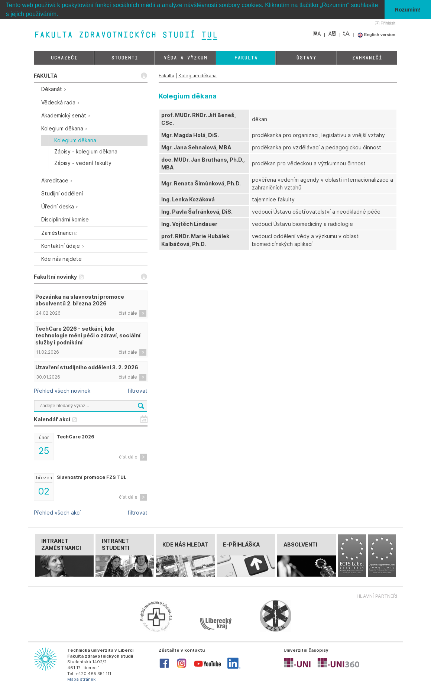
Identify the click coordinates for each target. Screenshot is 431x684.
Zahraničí (367, 58)
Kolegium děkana (197, 75)
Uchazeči (64, 58)
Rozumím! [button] (408, 10)
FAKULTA (45, 75)
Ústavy (306, 58)
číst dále (128, 313)
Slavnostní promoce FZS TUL (91, 477)
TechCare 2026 (75, 437)
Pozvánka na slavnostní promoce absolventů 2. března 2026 (79, 300)
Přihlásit (387, 23)
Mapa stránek (81, 679)
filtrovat (137, 391)
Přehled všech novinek (62, 391)
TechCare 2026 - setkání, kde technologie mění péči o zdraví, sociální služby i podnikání (87, 335)
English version (376, 34)
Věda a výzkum (185, 58)
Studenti (124, 58)
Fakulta (245, 58)
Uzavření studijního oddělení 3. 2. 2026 (86, 367)
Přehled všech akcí (57, 512)
